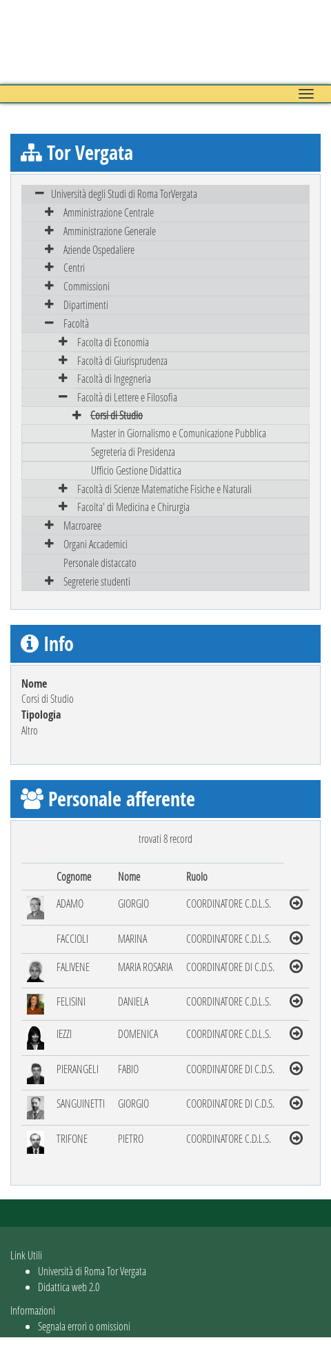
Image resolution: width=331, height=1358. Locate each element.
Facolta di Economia (113, 341)
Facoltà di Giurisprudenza (122, 360)
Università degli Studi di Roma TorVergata (124, 193)
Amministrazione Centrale (108, 212)
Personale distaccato (100, 562)
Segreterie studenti (96, 581)
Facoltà (76, 323)
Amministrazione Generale (109, 230)
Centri (74, 267)
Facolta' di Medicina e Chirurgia (133, 506)
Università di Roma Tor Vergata (92, 1271)
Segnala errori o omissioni (84, 1326)
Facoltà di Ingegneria (114, 378)
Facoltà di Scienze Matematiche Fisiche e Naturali (164, 488)
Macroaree (82, 525)
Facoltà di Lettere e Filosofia (127, 397)
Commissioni (86, 286)
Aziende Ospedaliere (98, 249)
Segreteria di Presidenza (133, 451)
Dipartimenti (85, 304)
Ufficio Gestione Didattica (136, 470)
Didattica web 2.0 (68, 1286)
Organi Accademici (95, 544)
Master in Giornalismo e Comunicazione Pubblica (178, 433)
